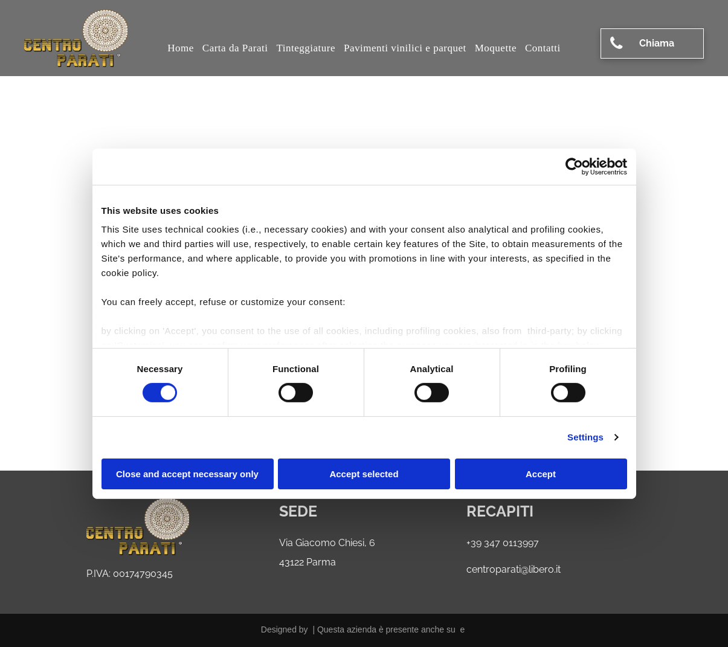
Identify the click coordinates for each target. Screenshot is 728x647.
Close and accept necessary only (187, 474)
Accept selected (363, 474)
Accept (541, 474)
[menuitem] (180, 48)
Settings (585, 437)
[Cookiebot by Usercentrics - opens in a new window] (574, 166)
